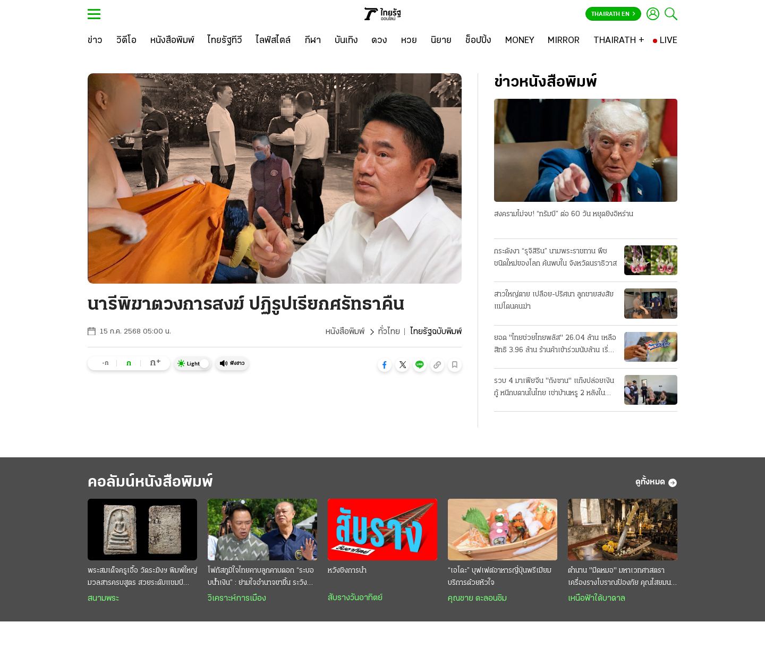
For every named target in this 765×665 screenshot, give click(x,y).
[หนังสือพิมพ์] (172, 41)
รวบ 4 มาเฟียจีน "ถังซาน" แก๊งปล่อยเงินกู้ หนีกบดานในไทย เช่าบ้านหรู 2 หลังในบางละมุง (554, 388)
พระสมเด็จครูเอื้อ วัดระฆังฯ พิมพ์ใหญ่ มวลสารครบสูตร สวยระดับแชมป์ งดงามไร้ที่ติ (142, 578)
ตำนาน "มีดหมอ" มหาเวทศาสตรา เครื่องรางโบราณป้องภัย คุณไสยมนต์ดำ (621, 578)
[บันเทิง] (346, 41)
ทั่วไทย (389, 332)
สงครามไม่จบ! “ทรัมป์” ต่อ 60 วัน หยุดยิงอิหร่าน (563, 214)
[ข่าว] (95, 41)
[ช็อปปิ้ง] (478, 41)
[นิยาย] (441, 41)
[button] (385, 365)
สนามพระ (103, 598)
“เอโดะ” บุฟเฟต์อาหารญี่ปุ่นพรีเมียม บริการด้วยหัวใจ (499, 577)
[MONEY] (519, 41)
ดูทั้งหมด (656, 483)
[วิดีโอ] (126, 41)
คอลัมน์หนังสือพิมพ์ (150, 482)
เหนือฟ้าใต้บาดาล (596, 598)
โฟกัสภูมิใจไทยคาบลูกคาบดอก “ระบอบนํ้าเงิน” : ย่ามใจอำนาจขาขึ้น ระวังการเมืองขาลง (261, 578)
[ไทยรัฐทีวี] (225, 41)
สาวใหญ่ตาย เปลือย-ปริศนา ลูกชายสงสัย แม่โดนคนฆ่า (554, 301)
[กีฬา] (312, 41)
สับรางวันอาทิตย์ (355, 598)
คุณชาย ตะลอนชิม (477, 598)
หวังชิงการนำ (347, 571)
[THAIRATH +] (618, 41)
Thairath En (613, 14)
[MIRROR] (564, 41)
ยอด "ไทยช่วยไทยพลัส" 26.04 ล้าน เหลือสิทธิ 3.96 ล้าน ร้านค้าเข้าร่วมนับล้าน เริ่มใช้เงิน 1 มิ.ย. (555, 345)
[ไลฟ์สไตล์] (273, 41)
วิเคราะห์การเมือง (237, 598)
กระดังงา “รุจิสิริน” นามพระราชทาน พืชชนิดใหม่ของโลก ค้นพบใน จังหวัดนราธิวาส (555, 258)
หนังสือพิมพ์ (345, 332)
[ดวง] (379, 41)
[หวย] (409, 41)
